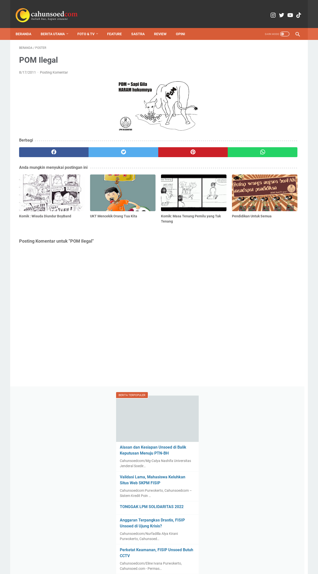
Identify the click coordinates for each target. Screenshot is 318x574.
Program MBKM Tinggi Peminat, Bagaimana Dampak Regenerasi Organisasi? (257, 229)
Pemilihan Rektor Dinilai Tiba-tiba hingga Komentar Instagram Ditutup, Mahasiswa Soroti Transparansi (260, 372)
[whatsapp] (183, 147)
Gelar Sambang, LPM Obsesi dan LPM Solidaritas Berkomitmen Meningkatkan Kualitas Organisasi (264, 470)
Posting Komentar (54, 67)
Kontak (121, 556)
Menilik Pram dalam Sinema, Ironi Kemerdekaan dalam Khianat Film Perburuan (259, 519)
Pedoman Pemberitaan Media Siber (206, 556)
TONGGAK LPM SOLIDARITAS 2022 (260, 150)
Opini (184, 26)
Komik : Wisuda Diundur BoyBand (258, 342)
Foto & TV (89, 26)
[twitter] (89, 147)
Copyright (139, 556)
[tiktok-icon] (293, 9)
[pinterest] (136, 147)
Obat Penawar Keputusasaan (255, 421)
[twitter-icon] (270, 9)
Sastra (141, 26)
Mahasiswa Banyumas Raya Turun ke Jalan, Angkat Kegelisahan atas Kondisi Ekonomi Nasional (264, 450)
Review (164, 26)
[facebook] (42, 147)
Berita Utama (56, 26)
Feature (118, 26)
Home (89, 556)
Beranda (27, 26)
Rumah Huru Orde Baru (249, 505)
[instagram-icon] (258, 9)
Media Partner (163, 556)
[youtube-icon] (282, 9)
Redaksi (105, 556)
